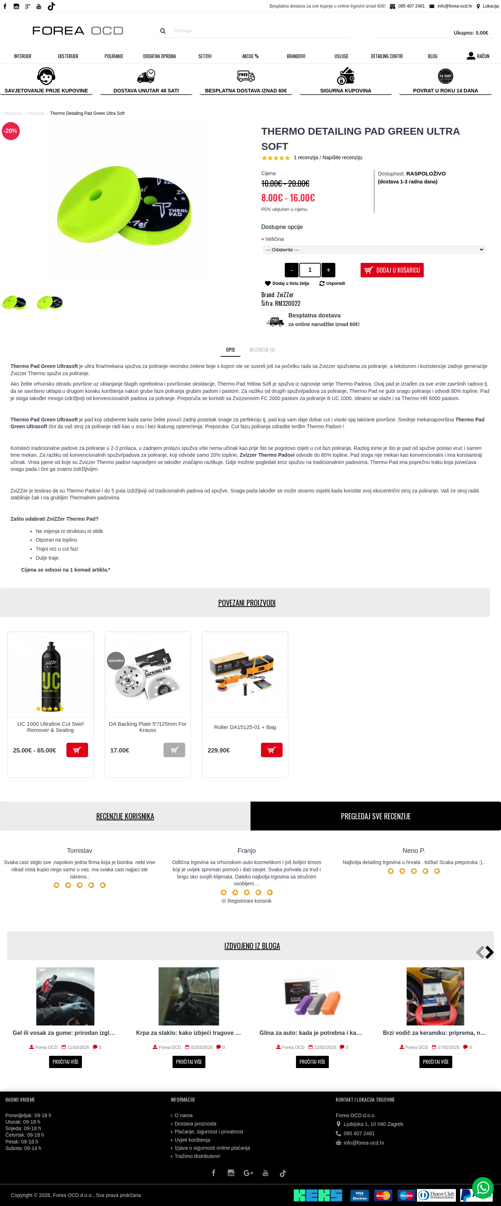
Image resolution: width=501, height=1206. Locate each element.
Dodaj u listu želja (291, 283)
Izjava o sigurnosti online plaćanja (210, 1148)
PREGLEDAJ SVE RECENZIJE (376, 816)
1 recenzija (306, 157)
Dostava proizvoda (194, 1124)
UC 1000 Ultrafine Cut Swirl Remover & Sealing (50, 727)
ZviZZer (285, 294)
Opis (230, 349)
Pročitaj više (65, 1061)
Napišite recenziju (342, 157)
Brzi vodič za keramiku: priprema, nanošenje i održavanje (435, 1033)
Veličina (274, 239)
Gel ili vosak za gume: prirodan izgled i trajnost (65, 1033)
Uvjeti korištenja (190, 1140)
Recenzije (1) (262, 349)
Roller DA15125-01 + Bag (245, 727)
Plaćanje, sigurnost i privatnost (207, 1132)
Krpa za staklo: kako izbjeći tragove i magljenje (188, 1033)
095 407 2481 (355, 1134)
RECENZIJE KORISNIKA (125, 816)
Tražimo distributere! (196, 1156)
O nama (182, 1115)
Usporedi (335, 283)
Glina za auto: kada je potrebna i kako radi (312, 1033)
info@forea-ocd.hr (360, 1143)
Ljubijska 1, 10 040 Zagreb (369, 1124)
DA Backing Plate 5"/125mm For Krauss (148, 727)
